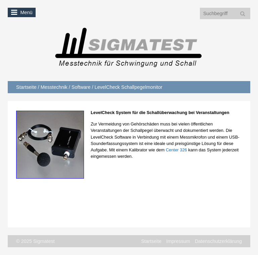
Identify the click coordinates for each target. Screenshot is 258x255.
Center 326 (176, 149)
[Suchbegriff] (225, 13)
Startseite (26, 87)
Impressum (178, 241)
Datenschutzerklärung (218, 241)
